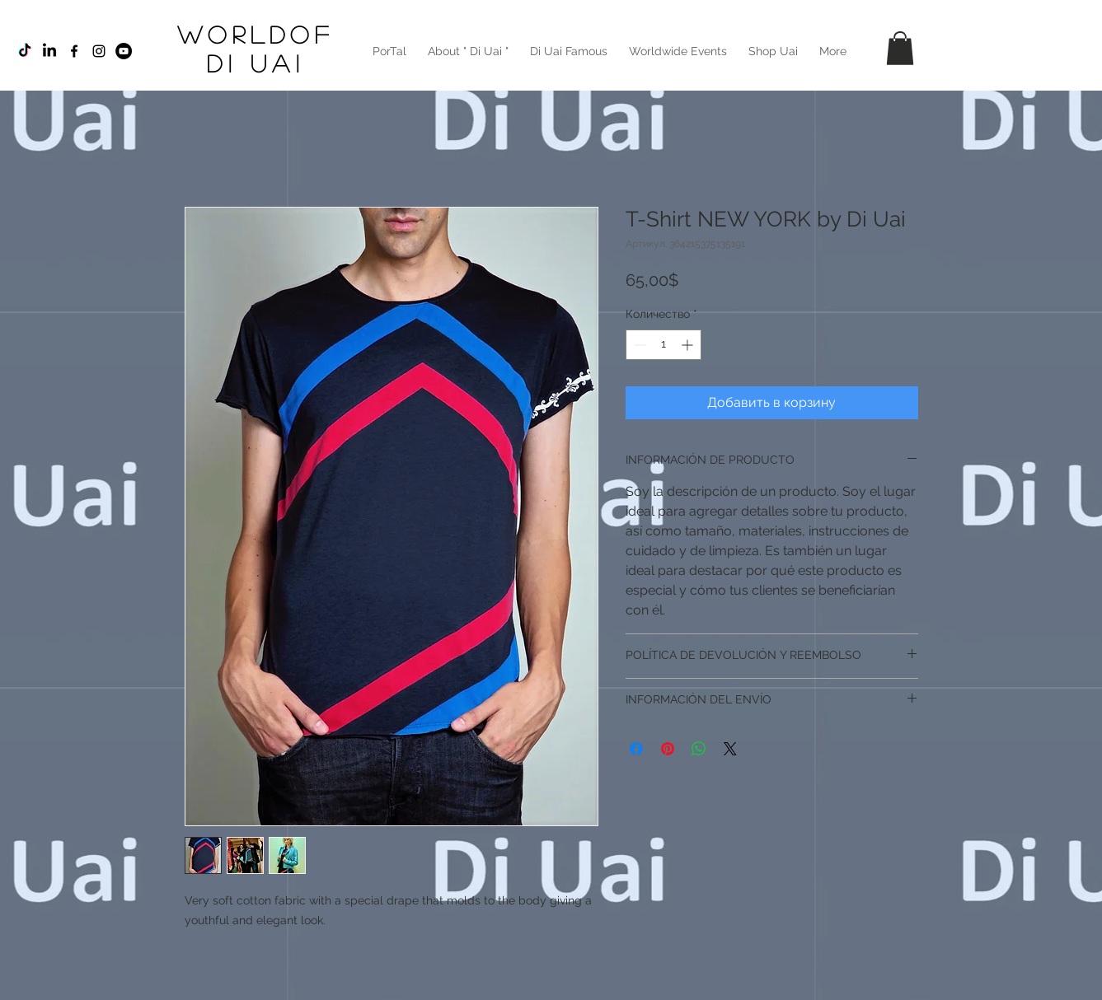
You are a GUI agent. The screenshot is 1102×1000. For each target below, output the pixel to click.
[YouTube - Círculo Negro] (123, 51)
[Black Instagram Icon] (99, 51)
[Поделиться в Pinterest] (668, 749)
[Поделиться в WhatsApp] (699, 749)
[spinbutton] (663, 344)
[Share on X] (730, 749)
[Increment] (688, 344)
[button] (900, 48)
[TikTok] (24, 51)
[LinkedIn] (49, 51)
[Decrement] (638, 344)
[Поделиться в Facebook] (636, 749)
